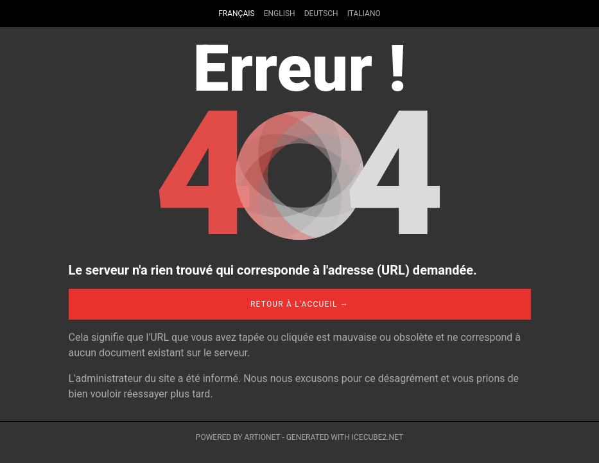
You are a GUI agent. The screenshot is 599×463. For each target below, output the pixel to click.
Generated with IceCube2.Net (344, 437)
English (279, 13)
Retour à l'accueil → (299, 304)
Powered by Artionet (238, 437)
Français (236, 13)
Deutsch (321, 13)
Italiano (364, 13)
